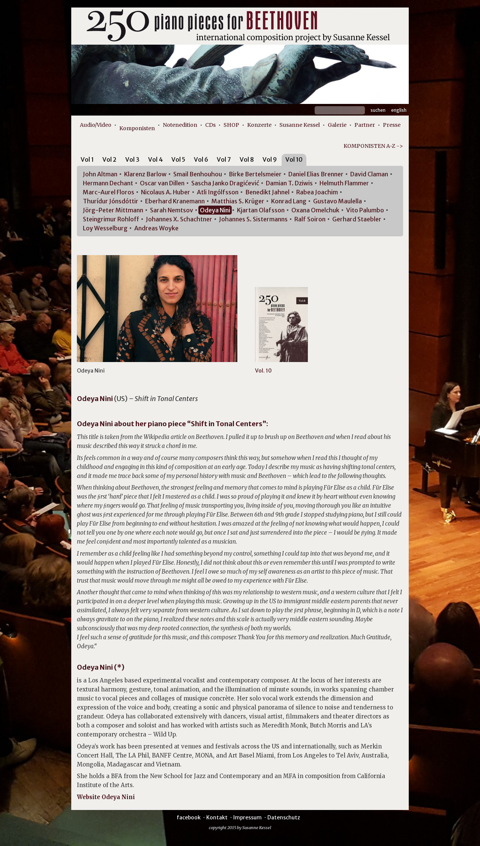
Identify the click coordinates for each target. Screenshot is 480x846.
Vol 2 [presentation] (109, 159)
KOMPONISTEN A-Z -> (373, 146)
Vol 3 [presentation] (132, 159)
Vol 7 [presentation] (224, 159)
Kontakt (217, 817)
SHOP (231, 125)
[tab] (87, 161)
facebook (189, 817)
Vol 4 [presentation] (155, 159)
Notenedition (180, 125)
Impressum (247, 817)
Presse (391, 125)
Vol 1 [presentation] (87, 159)
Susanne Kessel (299, 125)
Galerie (337, 125)
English (398, 110)
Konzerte (259, 125)
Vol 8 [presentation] (247, 159)
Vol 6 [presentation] (201, 159)
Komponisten (137, 128)
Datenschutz (283, 817)
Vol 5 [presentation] (178, 159)
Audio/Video (95, 125)
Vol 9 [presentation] (269, 159)
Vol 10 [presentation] (294, 159)
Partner (364, 125)
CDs (210, 125)
